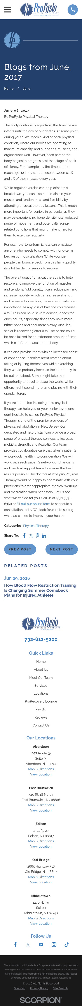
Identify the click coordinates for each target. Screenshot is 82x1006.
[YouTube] (41, 944)
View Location (41, 774)
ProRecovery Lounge (41, 701)
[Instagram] (54, 944)
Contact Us (41, 725)
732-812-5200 (41, 639)
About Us (41, 670)
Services (41, 686)
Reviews (41, 717)
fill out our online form (33, 504)
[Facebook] (15, 944)
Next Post (61, 549)
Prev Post (20, 549)
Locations (41, 693)
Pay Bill (40, 709)
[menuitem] (19, 988)
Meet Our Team (41, 678)
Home (41, 662)
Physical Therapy (36, 526)
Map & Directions (41, 769)
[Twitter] (28, 944)
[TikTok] (66, 944)
